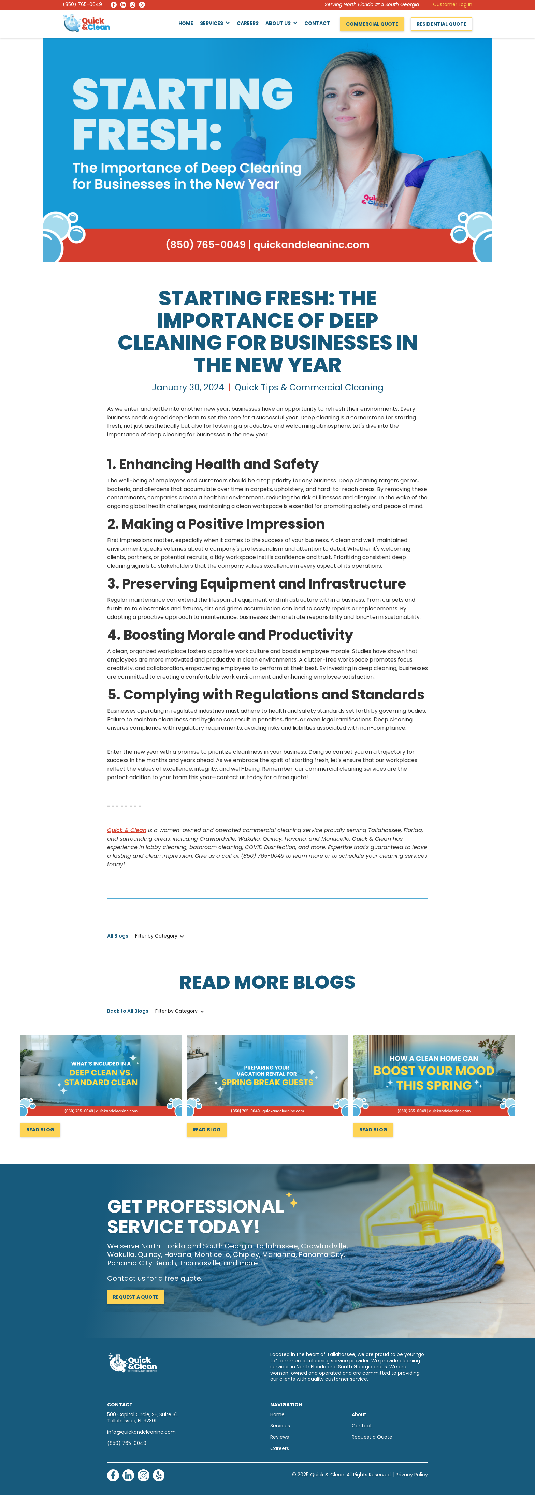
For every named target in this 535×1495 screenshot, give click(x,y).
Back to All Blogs (127, 1011)
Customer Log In (452, 5)
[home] (86, 23)
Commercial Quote (372, 24)
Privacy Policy (412, 1475)
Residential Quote (441, 24)
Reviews (279, 1437)
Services (280, 1426)
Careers (248, 23)
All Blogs (117, 936)
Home (185, 23)
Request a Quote (136, 1297)
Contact (317, 23)
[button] (215, 24)
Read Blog (40, 1130)
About (359, 1415)
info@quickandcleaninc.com (141, 1432)
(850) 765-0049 (82, 5)
